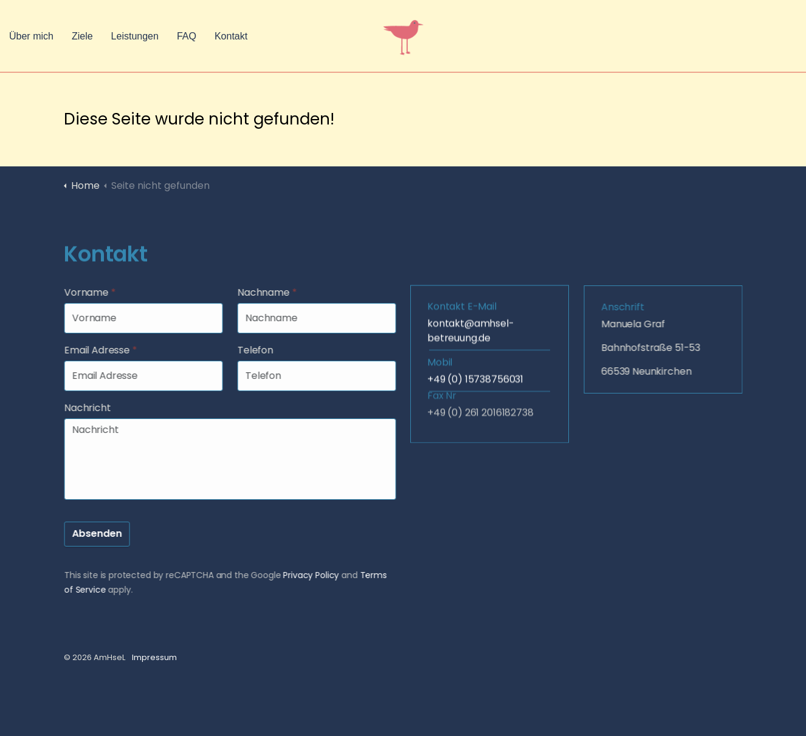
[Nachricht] (242, 459)
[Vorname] (156, 318)
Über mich (31, 36)
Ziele (82, 36)
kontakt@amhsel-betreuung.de (470, 305)
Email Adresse (113, 350)
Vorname (102, 292)
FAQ (186, 36)
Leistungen (135, 36)
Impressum (154, 657)
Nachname (279, 292)
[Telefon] (329, 376)
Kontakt (231, 36)
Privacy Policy (324, 575)
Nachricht (100, 408)
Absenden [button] (109, 534)
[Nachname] (329, 318)
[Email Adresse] (156, 376)
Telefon (268, 350)
